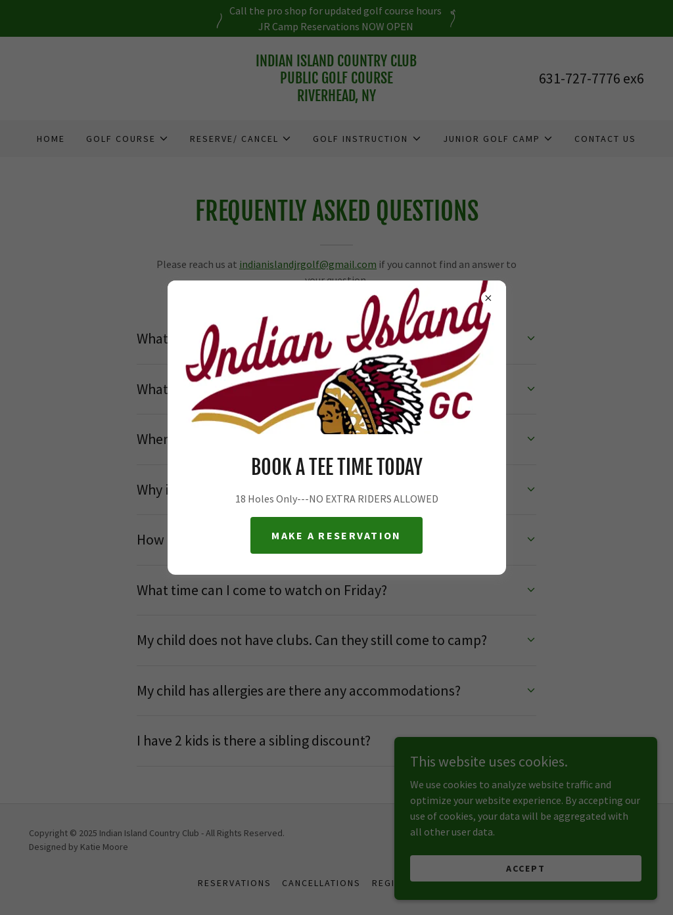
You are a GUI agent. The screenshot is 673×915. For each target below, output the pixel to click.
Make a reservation (336, 535)
